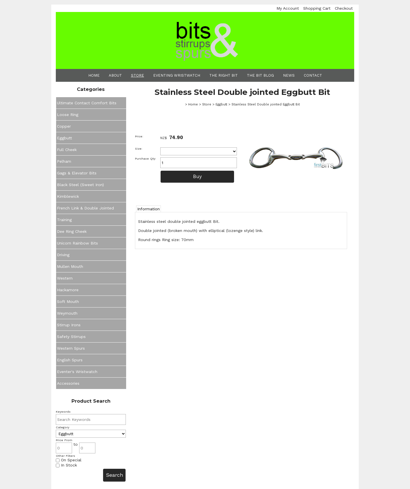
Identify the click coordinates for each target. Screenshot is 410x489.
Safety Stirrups (71, 336)
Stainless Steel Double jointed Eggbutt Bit (265, 104)
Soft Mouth (68, 301)
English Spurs (70, 360)
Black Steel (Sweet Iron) (80, 184)
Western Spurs (71, 348)
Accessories (68, 383)
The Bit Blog (260, 75)
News (289, 75)
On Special (68, 460)
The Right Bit (223, 75)
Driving (63, 254)
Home (94, 75)
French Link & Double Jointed (85, 208)
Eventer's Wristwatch (77, 371)
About (115, 75)
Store (137, 75)
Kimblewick (68, 196)
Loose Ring (67, 114)
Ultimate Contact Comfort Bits (86, 103)
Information (148, 209)
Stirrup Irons (69, 325)
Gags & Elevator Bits (77, 173)
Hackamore (68, 290)
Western (65, 278)
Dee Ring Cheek (72, 231)
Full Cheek (67, 149)
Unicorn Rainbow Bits (77, 243)
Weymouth (67, 313)
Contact (313, 75)
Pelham (64, 161)
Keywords (63, 411)
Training (64, 219)
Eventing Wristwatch (176, 75)
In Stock (66, 465)
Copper (64, 126)
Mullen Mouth (70, 266)
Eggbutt (64, 138)
